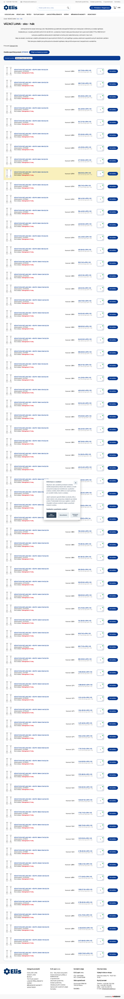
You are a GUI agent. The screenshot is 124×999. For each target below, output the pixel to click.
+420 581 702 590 (11, 2)
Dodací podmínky (96, 2)
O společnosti (108, 2)
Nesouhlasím (63, 515)
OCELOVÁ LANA (9, 14)
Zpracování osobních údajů (59, 987)
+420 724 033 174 (106, 987)
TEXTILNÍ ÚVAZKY (39, 14)
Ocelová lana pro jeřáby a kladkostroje (58, 975)
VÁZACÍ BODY (92, 14)
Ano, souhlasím (51, 515)
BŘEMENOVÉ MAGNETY (78, 14)
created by (112, 997)
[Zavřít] (76, 483)
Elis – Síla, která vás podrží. (59, 973)
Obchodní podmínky (81, 2)
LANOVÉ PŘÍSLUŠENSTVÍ (54, 14)
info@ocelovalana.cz (30, 2)
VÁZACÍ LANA (20, 14)
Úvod (5, 19)
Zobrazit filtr (14, 46)
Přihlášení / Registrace (100, 8)
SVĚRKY (66, 14)
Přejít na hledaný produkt (39, 52)
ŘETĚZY (29, 14)
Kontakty (117, 2)
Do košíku (113, 71)
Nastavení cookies (75, 515)
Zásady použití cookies (57, 985)
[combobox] (53, 8)
